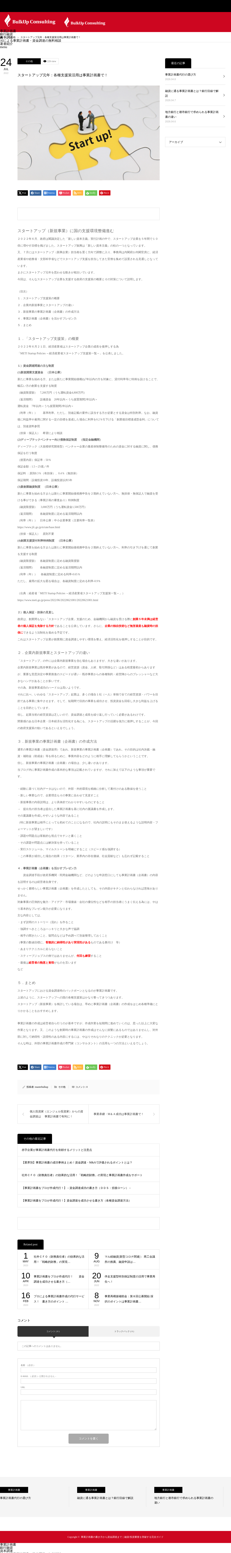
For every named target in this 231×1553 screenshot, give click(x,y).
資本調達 (6, 37)
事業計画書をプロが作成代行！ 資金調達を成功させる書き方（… (59, 1279)
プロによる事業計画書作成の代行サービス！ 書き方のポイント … (59, 1299)
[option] (34, 1497)
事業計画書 (8, 31)
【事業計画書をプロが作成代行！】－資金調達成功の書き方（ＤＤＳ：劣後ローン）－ (76, 1187)
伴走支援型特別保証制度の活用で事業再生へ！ (130, 1279)
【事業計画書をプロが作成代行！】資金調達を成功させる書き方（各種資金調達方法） (76, 1200)
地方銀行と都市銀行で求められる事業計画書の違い (192, 114)
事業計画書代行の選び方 (180, 74)
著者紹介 (6, 43)
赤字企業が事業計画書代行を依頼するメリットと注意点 (57, 1149)
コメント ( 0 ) (52, 1331)
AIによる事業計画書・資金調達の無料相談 (30, 40)
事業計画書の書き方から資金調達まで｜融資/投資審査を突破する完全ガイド (122, 1537)
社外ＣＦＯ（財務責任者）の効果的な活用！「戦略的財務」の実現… (59, 1259)
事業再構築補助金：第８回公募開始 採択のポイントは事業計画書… (129, 1299)
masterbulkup (41, 1087)
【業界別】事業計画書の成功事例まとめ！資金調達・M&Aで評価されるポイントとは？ (77, 1162)
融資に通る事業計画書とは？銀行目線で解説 (192, 93)
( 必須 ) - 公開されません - (38, 1376)
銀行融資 (6, 34)
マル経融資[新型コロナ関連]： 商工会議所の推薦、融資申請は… (130, 1259)
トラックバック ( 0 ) (124, 1331)
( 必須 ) (27, 1365)
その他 (29, 61)
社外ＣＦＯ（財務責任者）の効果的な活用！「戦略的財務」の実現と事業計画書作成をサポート (82, 1175)
